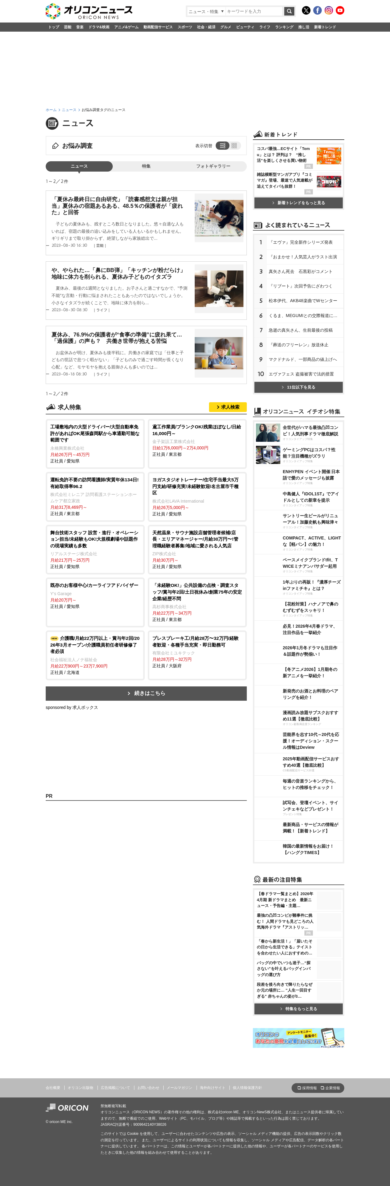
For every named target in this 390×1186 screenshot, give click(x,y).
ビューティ (245, 27)
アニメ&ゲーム (126, 27)
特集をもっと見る (298, 1008)
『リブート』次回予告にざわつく (301, 286)
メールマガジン (179, 1088)
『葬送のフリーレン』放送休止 (298, 344)
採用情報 (309, 1088)
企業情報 (332, 1088)
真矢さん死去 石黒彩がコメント (301, 271)
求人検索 (230, 407)
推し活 (303, 27)
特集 (146, 166)
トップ (53, 27)
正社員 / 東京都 (197, 440)
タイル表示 (234, 145)
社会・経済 (206, 27)
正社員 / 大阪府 (197, 651)
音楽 (79, 27)
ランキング (284, 27)
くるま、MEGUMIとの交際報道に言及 (305, 315)
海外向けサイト (212, 1088)
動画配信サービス (158, 27)
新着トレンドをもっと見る (298, 203)
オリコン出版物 (80, 1088)
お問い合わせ (148, 1088)
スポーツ (185, 27)
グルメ (225, 27)
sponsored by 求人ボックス (72, 707)
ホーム (51, 110)
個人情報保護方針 (247, 1088)
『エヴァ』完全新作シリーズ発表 (301, 242)
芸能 (67, 27)
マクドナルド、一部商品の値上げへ (303, 359)
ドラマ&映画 (98, 27)
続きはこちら (149, 693)
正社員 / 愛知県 (95, 443)
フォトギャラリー (213, 166)
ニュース (69, 110)
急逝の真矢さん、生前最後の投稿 (301, 330)
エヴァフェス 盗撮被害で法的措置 (301, 373)
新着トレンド (325, 27)
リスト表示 (221, 145)
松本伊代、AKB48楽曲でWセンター (303, 300)
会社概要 (53, 1088)
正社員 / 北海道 (95, 655)
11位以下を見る (298, 387)
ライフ (264, 27)
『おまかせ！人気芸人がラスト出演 (303, 256)
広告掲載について (115, 1088)
